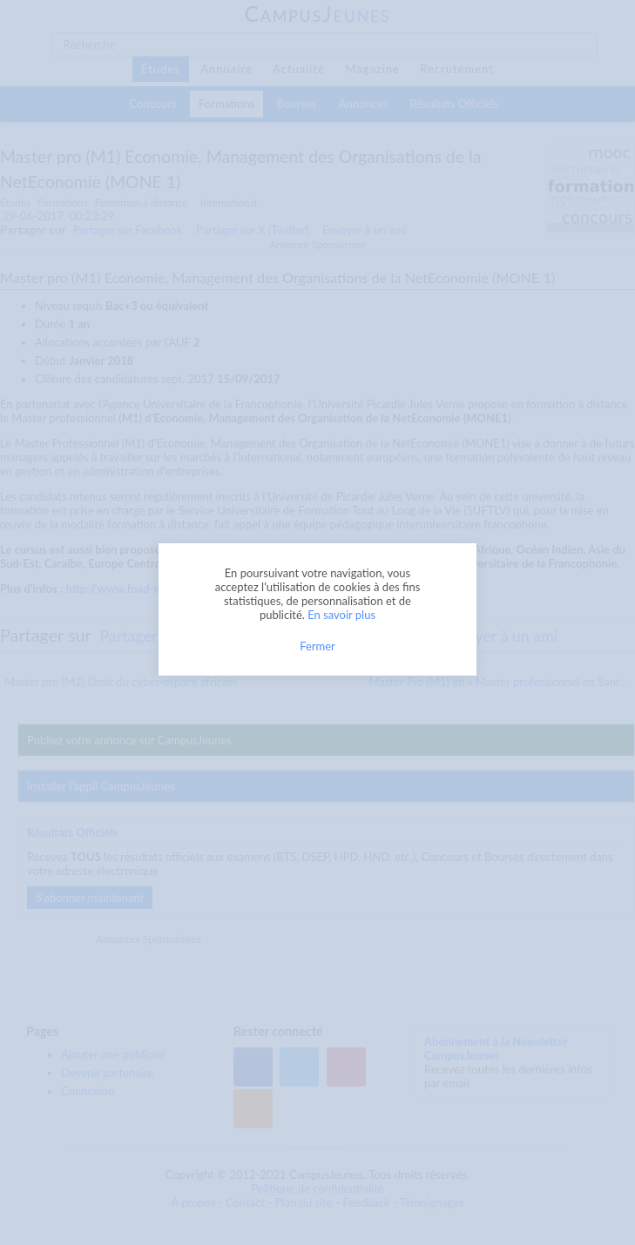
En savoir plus (341, 615)
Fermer (317, 646)
